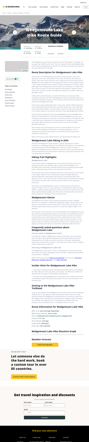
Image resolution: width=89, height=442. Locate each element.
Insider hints (8, 95)
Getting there (9, 97)
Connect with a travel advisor (24, 377)
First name (27, 402)
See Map (24, 70)
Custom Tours (54, 7)
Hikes (4, 13)
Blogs (62, 7)
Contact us (83, 2)
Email (26, 409)
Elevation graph (9, 103)
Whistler (27, 13)
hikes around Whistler (57, 258)
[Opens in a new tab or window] (50, 52)
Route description (10, 92)
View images (8, 89)
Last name (48, 402)
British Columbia (18, 13)
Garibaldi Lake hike (45, 260)
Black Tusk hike (62, 260)
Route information (10, 100)
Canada (9, 13)
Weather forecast (10, 105)
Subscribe (44, 417)
